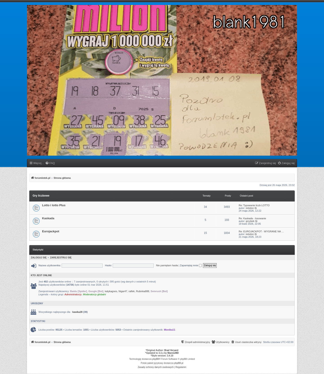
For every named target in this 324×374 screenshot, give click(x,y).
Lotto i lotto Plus (53, 205)
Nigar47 (123, 291)
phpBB (155, 359)
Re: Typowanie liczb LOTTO (254, 205)
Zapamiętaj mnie (191, 265)
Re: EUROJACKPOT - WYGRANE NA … (261, 231)
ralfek (131, 291)
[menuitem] (50, 163)
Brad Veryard (171, 350)
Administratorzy (73, 294)
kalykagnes (111, 291)
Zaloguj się (39, 257)
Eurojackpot (50, 231)
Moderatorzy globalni (94, 294)
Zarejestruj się (61, 257)
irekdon (250, 208)
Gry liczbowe (41, 195)
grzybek (250, 221)
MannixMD (173, 353)
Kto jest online (41, 275)
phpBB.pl (178, 363)
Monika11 (169, 329)
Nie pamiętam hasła (167, 265)
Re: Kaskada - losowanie (252, 218)
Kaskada (48, 218)
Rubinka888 (142, 291)
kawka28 (77, 312)
